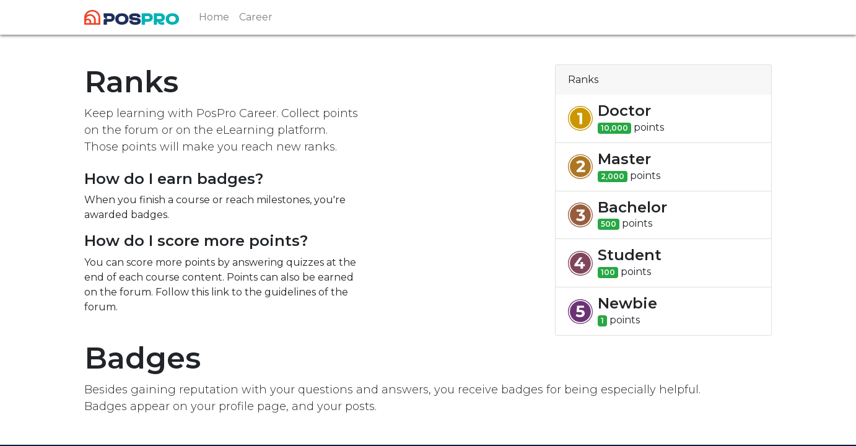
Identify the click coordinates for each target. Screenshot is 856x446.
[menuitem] (214, 17)
